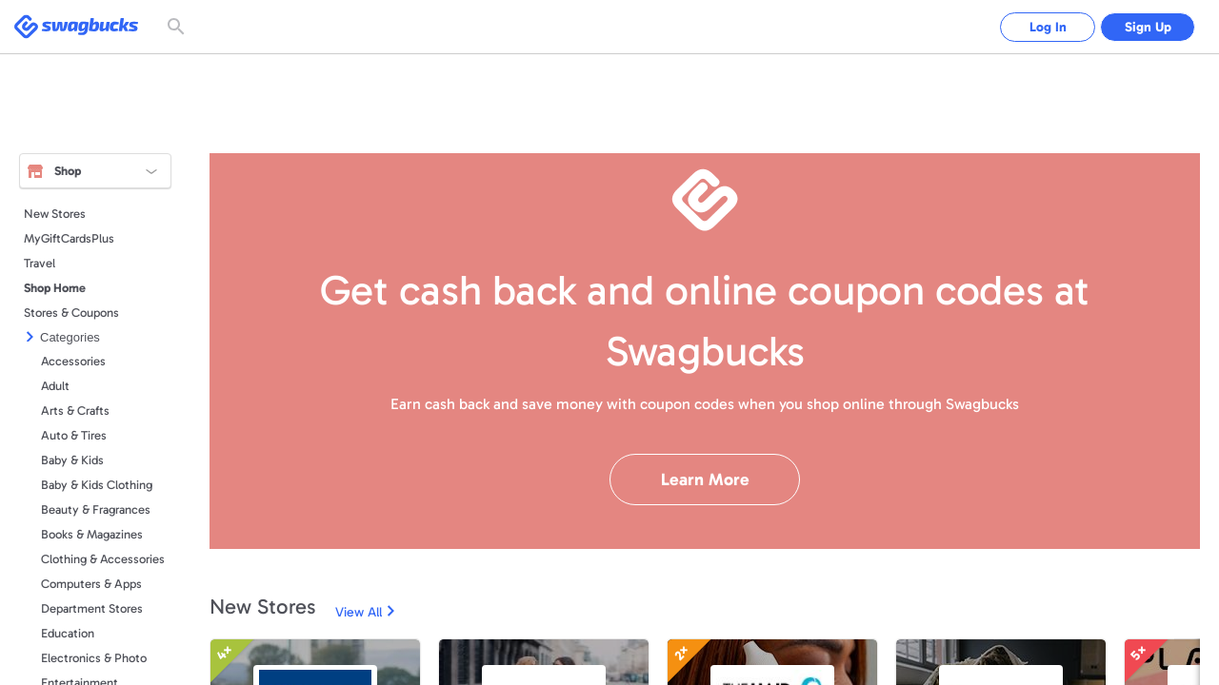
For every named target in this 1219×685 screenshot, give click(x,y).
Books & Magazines (92, 534)
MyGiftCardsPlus (69, 238)
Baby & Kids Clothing (96, 485)
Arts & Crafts (75, 410)
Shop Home (55, 288)
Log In (1048, 27)
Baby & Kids (72, 460)
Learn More (705, 479)
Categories (70, 337)
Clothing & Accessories (103, 559)
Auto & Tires (74, 435)
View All (358, 612)
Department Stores (92, 608)
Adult (55, 386)
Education (67, 633)
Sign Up (1148, 27)
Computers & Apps (91, 584)
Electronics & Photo (94, 658)
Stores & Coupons (71, 312)
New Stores (55, 213)
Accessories (73, 361)
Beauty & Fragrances (95, 509)
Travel (39, 263)
